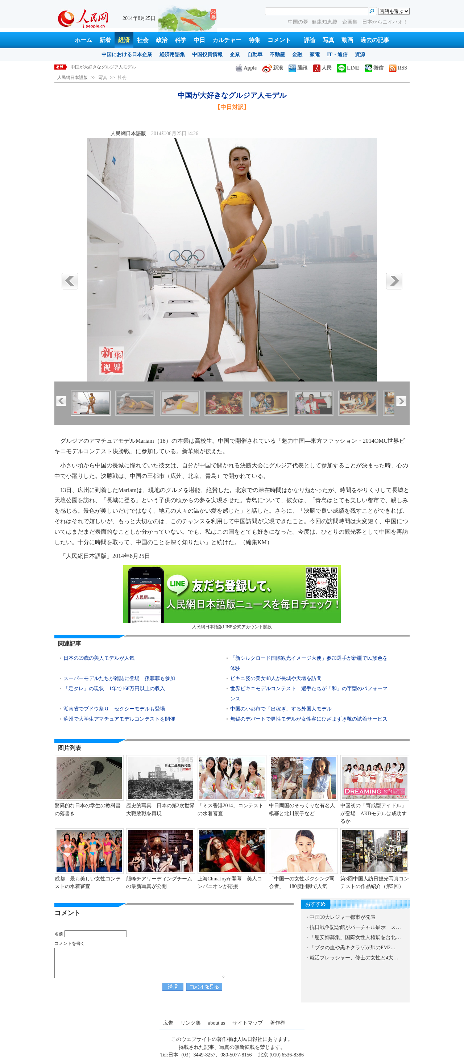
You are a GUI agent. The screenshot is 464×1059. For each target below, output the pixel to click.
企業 (235, 54)
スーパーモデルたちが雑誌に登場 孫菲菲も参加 (119, 678)
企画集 (350, 22)
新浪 (272, 68)
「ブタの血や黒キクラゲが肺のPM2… (352, 947)
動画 (347, 40)
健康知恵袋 (325, 22)
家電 (315, 54)
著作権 (277, 1023)
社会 (143, 40)
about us (216, 1023)
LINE (348, 68)
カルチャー (226, 40)
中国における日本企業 (127, 54)
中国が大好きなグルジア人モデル (103, 67)
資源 (360, 54)
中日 (199, 40)
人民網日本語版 (72, 77)
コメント (279, 40)
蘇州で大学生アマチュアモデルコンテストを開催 (119, 719)
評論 (309, 40)
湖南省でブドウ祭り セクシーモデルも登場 (114, 709)
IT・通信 (337, 54)
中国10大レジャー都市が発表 (343, 917)
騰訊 (298, 68)
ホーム (83, 40)
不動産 (277, 54)
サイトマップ (247, 1023)
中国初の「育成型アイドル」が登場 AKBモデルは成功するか (373, 813)
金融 (297, 54)
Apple (246, 68)
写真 (328, 40)
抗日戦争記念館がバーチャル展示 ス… (355, 927)
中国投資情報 (207, 54)
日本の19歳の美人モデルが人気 (98, 658)
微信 (374, 68)
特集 (254, 40)
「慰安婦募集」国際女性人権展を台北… (355, 937)
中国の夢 (298, 22)
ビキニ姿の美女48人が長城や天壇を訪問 (276, 678)
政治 (161, 40)
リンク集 (191, 1023)
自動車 (254, 54)
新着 (105, 40)
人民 (322, 68)
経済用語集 (172, 54)
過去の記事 (374, 40)
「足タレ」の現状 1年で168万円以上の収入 (114, 688)
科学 (180, 40)
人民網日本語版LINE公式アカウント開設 (232, 597)
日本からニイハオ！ (385, 22)
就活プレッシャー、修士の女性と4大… (354, 957)
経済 (124, 40)
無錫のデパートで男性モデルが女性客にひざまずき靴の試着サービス (309, 719)
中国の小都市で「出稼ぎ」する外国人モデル (281, 709)
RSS (398, 68)
